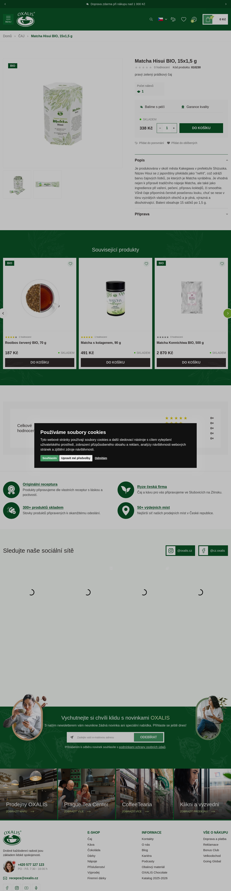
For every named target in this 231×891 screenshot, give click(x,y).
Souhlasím (49, 458)
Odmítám (101, 458)
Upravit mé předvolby (75, 458)
